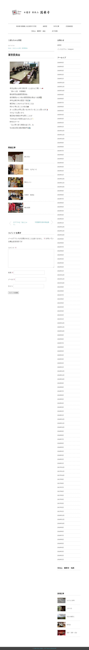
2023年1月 (60, 223)
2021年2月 (60, 315)
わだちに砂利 (71, 600)
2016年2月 (60, 555)
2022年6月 (60, 251)
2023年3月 (60, 215)
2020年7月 (60, 343)
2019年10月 (60, 379)
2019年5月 (60, 399)
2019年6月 (60, 395)
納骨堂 (45, 26)
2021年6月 (60, 299)
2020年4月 (60, 355)
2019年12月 (60, 371)
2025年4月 (60, 114)
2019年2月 (60, 411)
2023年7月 (60, 199)
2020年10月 (60, 331)
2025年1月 (60, 126)
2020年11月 (60, 327)
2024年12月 (60, 130)
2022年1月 (60, 271)
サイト (10, 286)
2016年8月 (60, 531)
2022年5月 (60, 255)
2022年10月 (60, 235)
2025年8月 (60, 98)
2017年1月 (60, 511)
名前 (10, 272)
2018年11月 (60, 423)
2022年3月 (60, 263)
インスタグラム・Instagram (65, 49)
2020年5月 (60, 351)
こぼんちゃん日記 (15, 40)
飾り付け (27, 156)
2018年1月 (60, 463)
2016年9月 (60, 527)
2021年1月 (60, 319)
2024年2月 (60, 171)
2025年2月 (60, 122)
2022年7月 (60, 247)
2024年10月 (60, 138)
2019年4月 (60, 403)
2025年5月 (60, 110)
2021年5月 (60, 303)
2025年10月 (60, 90)
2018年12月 (60, 419)
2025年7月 (60, 102)
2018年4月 (60, 451)
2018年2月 (60, 459)
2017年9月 (60, 479)
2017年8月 (60, 483)
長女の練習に (71, 616)
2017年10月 (60, 475)
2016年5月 (60, 543)
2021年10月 (60, 283)
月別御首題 (69, 26)
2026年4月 (60, 66)
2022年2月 (60, 267)
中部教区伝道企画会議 (42, 222)
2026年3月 (60, 70)
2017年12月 (60, 467)
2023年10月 (60, 187)
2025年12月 (60, 82)
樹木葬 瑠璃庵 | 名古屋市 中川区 (26, 26)
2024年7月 (60, 150)
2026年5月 (60, 62)
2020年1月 (60, 367)
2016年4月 (60, 547)
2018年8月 (60, 435)
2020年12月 (60, 323)
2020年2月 (60, 363)
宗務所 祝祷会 (29, 195)
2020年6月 (60, 347)
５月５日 (69, 608)
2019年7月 (60, 391)
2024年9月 (60, 142)
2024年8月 (60, 146)
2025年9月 (60, 94)
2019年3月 (60, 407)
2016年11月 (60, 519)
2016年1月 (60, 559)
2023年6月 (60, 203)
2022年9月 (60, 239)
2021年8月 (60, 291)
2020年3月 (60, 359)
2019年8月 (60, 387)
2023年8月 (60, 195)
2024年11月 (60, 134)
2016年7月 (60, 535)
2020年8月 (60, 339)
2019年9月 (60, 383)
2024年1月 (60, 175)
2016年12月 (60, 515)
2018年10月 (60, 427)
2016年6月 (60, 539)
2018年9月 (60, 431)
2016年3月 (60, 551)
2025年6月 (60, 106)
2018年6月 (60, 443)
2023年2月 (60, 219)
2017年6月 (60, 491)
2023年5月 (60, 207)
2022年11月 (60, 231)
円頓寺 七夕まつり (30, 169)
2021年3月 (60, 311)
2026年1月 (60, 78)
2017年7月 (60, 487)
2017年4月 (60, 499)
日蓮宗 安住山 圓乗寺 (38, 648)
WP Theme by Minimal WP (50, 648)
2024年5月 (60, 158)
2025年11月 (60, 86)
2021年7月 (60, 295)
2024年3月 (60, 167)
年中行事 (56, 26)
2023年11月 (60, 183)
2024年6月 (60, 154)
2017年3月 (60, 503)
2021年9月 (60, 287)
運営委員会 (25, 48)
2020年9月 (60, 335)
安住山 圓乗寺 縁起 (38, 31)
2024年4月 (60, 163)
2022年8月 (60, 243)
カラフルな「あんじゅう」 (20, 223)
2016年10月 (60, 523)
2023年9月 (60, 191)
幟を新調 (27, 207)
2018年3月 (60, 455)
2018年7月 (60, 439)
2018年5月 (60, 447)
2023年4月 (60, 211)
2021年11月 (60, 279)
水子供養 (55, 31)
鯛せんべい (27, 182)
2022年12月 (60, 227)
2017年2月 (60, 507)
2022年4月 (60, 259)
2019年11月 (60, 375)
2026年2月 (60, 74)
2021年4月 (60, 307)
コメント (12, 247)
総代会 (69, 624)
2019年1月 (60, 415)
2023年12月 (60, 179)
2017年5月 (60, 495)
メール (11, 279)
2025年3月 (60, 118)
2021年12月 (60, 275)
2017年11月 (60, 471)
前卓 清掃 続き (72, 632)
